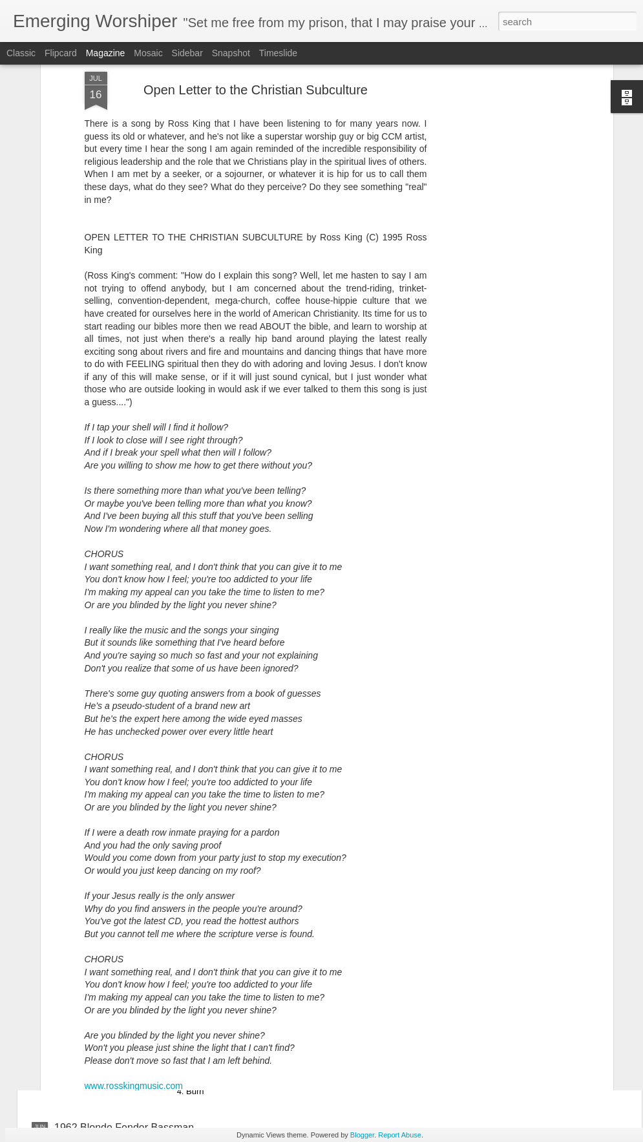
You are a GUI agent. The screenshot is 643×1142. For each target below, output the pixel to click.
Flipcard (61, 53)
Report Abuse (399, 1135)
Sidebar (187, 53)
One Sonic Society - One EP (265, 980)
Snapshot (231, 53)
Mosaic (148, 53)
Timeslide (278, 53)
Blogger (362, 1135)
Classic (21, 53)
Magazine (105, 53)
